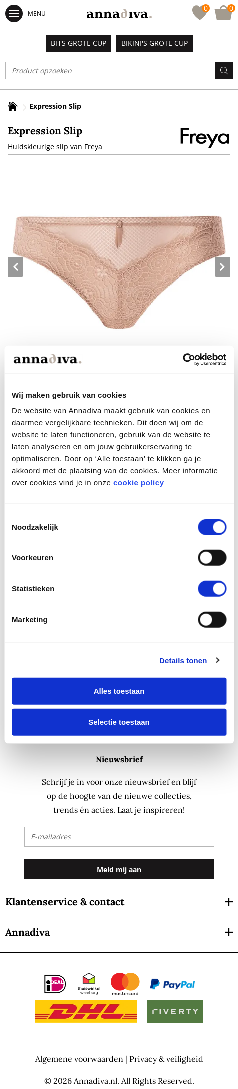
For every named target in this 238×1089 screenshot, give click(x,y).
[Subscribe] (119, 869)
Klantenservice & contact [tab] (64, 901)
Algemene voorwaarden (79, 1059)
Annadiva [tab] (27, 932)
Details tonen (183, 660)
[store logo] (119, 13)
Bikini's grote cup (154, 43)
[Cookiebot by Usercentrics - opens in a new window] (182, 359)
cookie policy (138, 482)
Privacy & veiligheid (166, 1059)
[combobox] (119, 70)
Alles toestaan (119, 691)
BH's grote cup (78, 43)
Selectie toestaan (119, 721)
